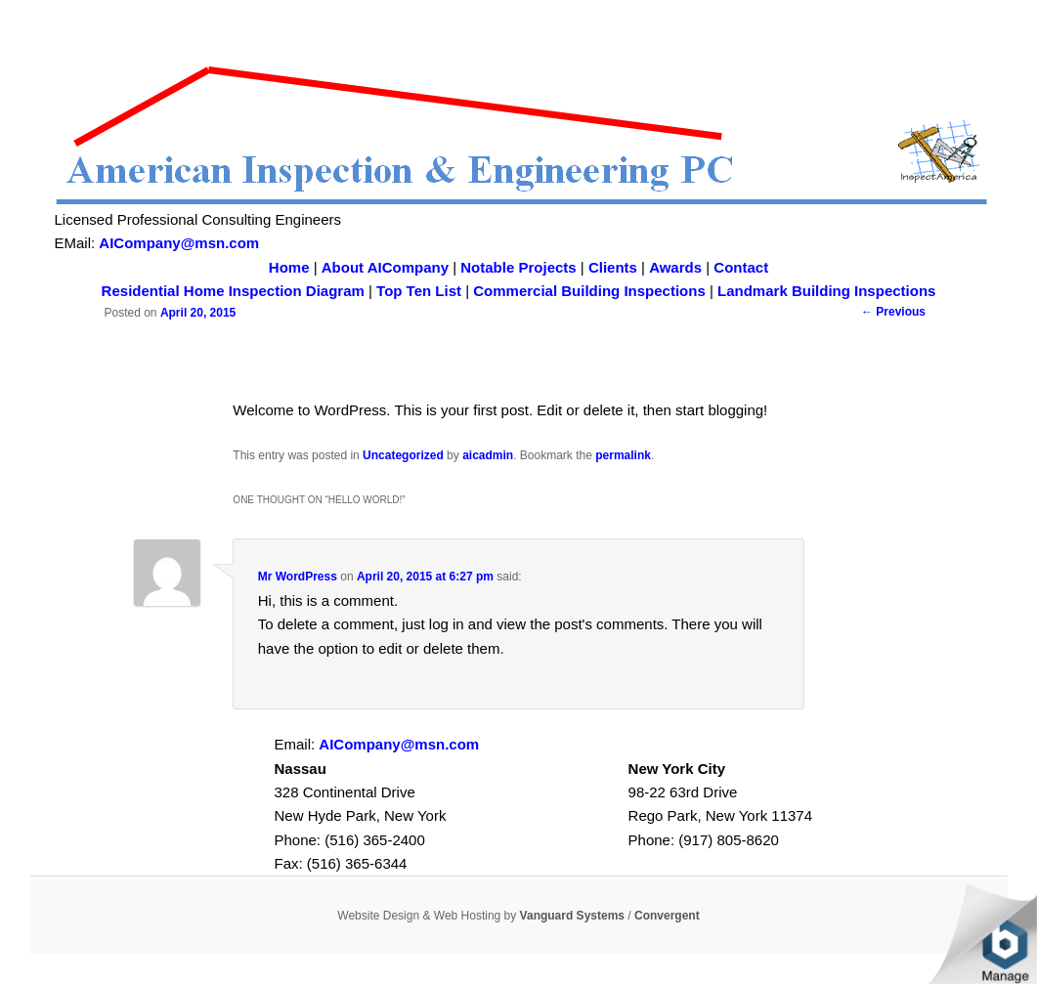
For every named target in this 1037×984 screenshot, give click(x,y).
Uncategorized (403, 455)
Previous (893, 312)
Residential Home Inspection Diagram (233, 290)
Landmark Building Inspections (826, 290)
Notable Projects (518, 267)
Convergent (667, 915)
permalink (623, 455)
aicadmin (487, 455)
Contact (740, 267)
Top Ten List (418, 290)
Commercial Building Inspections (589, 290)
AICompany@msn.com (179, 243)
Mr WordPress (297, 576)
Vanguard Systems (572, 915)
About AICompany (385, 267)
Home (289, 267)
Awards (675, 267)
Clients (612, 267)
